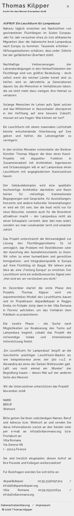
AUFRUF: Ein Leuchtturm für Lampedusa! (31, 23)
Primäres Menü (68, 5)
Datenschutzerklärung (15, 505)
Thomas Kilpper (26, 5)
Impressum (43, 505)
